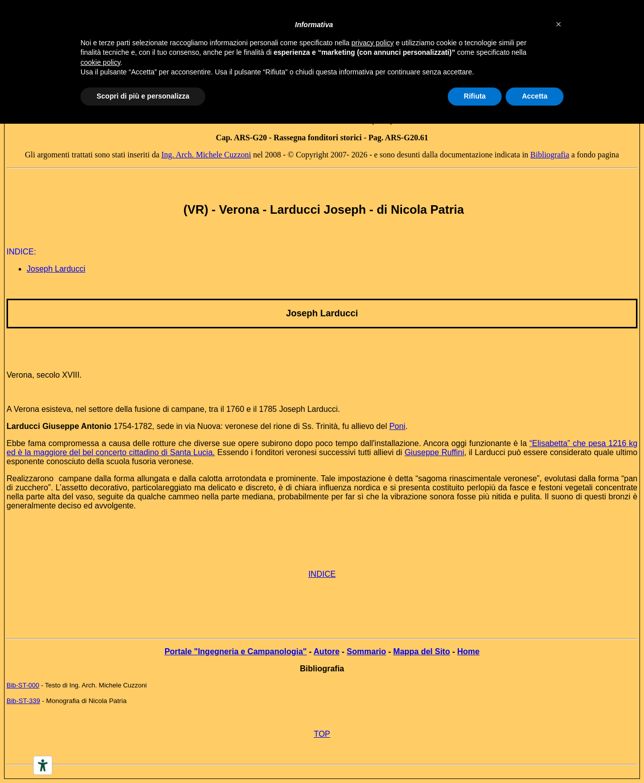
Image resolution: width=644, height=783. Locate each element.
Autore (326, 651)
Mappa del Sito (421, 651)
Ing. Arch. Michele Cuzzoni (206, 154)
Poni (397, 426)
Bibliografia (549, 154)
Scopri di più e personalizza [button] (143, 96)
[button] (558, 24)
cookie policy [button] (100, 62)
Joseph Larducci (56, 269)
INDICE (322, 574)
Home (468, 651)
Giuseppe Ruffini (434, 452)
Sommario (366, 651)
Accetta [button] (534, 96)
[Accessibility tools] (42, 765)
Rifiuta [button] (475, 96)
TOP (322, 734)
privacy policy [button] (373, 43)
